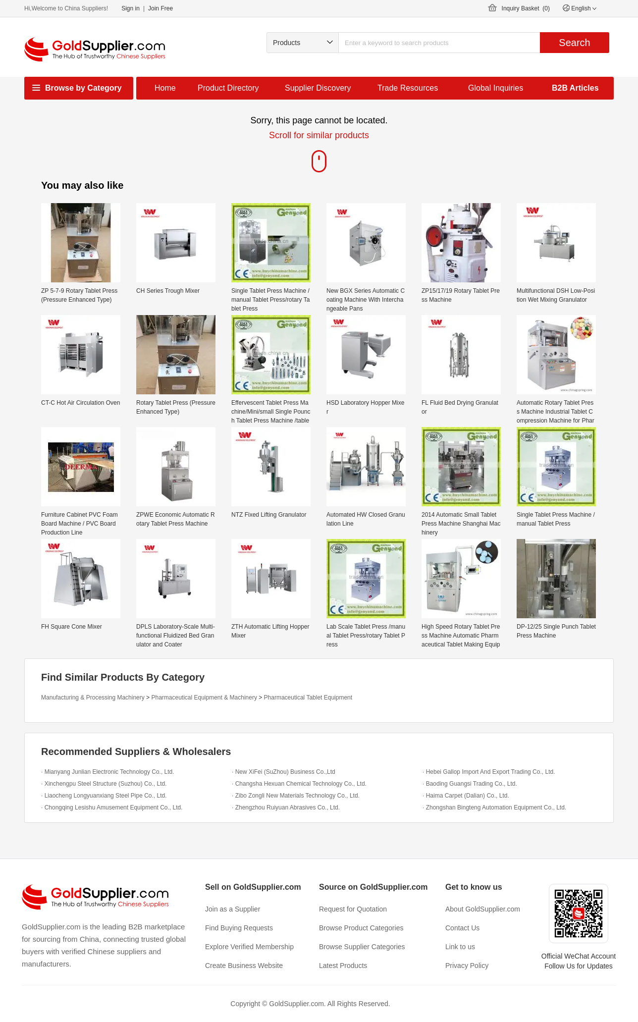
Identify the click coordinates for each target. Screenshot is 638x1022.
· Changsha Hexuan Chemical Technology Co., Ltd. (299, 783)
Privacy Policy (466, 965)
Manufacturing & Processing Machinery (93, 697)
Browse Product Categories (361, 928)
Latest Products (343, 965)
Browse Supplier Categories (362, 947)
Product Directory (228, 88)
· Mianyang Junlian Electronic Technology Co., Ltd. (107, 771)
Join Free (160, 8)
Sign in (130, 8)
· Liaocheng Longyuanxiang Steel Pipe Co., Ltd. (104, 795)
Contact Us (462, 928)
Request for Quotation (353, 909)
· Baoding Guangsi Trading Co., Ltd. (470, 783)
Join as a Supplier (232, 909)
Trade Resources (407, 88)
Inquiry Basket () (526, 8)
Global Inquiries (495, 88)
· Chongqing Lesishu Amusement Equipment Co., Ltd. (112, 807)
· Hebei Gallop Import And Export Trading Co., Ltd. (489, 771)
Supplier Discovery (318, 88)
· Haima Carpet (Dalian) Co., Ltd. (466, 795)
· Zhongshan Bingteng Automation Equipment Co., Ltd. (494, 807)
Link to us (460, 947)
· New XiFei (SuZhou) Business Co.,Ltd (283, 771)
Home (165, 88)
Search (574, 42)
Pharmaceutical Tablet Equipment (308, 697)
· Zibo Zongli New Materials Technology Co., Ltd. (296, 795)
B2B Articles (575, 88)
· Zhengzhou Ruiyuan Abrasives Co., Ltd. (286, 807)
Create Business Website (244, 965)
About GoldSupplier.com (482, 909)
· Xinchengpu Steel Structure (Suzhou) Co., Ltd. (103, 783)
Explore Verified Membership (249, 947)
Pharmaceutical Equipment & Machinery (204, 697)
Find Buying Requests (239, 928)
